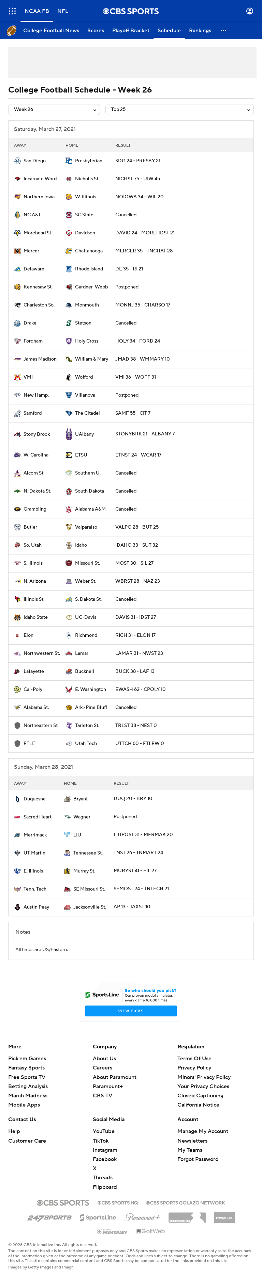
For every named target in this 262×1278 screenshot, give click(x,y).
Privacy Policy (194, 1067)
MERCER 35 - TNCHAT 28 (144, 251)
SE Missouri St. (89, 889)
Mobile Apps (24, 1104)
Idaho (81, 545)
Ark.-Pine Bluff (91, 707)
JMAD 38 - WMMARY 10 (142, 359)
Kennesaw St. (38, 287)
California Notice (198, 1104)
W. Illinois (85, 197)
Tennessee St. (88, 853)
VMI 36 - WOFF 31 (135, 377)
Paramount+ (108, 1086)
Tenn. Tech (35, 889)
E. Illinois (33, 871)
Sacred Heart (38, 817)
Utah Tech (86, 744)
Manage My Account (202, 1131)
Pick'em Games (27, 1058)
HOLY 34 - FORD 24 (137, 341)
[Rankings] (200, 30)
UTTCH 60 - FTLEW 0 (139, 744)
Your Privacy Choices (203, 1086)
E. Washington (90, 689)
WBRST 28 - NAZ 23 (137, 581)
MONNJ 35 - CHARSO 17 (142, 305)
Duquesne (35, 799)
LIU (77, 835)
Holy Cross (86, 341)
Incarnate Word (40, 179)
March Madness (27, 1095)
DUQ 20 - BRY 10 (133, 799)
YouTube (104, 1131)
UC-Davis (85, 617)
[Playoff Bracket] (131, 30)
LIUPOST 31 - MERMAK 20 (143, 835)
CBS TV (102, 1095)
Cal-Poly (33, 689)
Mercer (31, 251)
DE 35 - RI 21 (129, 269)
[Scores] (95, 30)
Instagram (105, 1150)
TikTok (100, 1141)
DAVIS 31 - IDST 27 (135, 617)
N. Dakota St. (37, 491)
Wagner (81, 817)
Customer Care (27, 1141)
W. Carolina (36, 455)
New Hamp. (36, 395)
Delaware (34, 269)
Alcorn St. (34, 473)
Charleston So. (39, 305)
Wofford (84, 377)
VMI (28, 377)
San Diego (35, 161)
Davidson (85, 233)
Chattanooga (89, 251)
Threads (103, 1177)
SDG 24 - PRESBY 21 (137, 161)
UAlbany (84, 434)
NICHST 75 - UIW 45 (137, 179)
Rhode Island (89, 269)
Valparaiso (86, 527)
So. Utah (33, 545)
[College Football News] (51, 30)
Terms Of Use (194, 1058)
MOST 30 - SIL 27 (134, 563)
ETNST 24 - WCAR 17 (138, 455)
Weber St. (85, 581)
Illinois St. (34, 599)
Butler (30, 527)
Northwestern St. (42, 653)
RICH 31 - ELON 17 (135, 635)
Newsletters (192, 1141)
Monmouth (87, 305)
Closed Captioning (200, 1095)
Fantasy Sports (26, 1067)
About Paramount (114, 1077)
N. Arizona (35, 581)
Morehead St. (38, 233)
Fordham (33, 341)
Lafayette (34, 671)
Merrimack (35, 835)
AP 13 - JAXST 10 (132, 907)
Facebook (105, 1159)
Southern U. (88, 473)
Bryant (80, 799)
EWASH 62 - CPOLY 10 (140, 689)
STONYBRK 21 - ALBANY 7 (145, 434)
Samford (33, 413)
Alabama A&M (90, 509)
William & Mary (91, 359)
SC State (84, 215)
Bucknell (84, 671)
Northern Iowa (39, 197)
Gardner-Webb (91, 287)
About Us (104, 1058)
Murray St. (84, 871)
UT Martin (34, 853)
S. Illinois (33, 563)
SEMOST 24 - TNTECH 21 (141, 889)
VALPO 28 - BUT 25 (137, 527)
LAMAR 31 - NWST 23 (139, 653)
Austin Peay (36, 907)
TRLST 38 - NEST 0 (136, 726)
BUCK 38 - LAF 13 (135, 671)
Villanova (85, 395)
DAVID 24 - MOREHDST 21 (145, 233)
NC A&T (32, 215)
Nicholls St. (87, 179)
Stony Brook (37, 434)
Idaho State (36, 617)
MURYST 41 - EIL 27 (135, 871)
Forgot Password (198, 1159)
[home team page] (17, 160)
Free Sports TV (26, 1077)
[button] (223, 30)
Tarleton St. (87, 726)
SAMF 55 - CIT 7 (132, 413)
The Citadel (87, 413)
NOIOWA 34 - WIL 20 (139, 197)
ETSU (81, 455)
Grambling (35, 509)
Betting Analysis (28, 1086)
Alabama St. (36, 707)
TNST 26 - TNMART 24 (138, 853)
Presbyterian (88, 161)
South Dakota (89, 491)
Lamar (81, 653)
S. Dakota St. (88, 599)
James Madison (40, 359)
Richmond (86, 635)
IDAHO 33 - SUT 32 (136, 545)
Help (14, 1131)
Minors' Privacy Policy (204, 1077)
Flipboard (105, 1187)
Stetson (83, 323)
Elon (28, 635)
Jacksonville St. (89, 907)
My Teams (189, 1150)
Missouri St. (87, 563)
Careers (102, 1067)
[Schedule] (169, 30)
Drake (30, 323)
